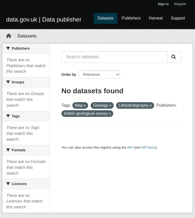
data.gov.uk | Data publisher (44, 19)
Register (180, 4)
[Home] (8, 36)
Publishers (131, 18)
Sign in (163, 4)
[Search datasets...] (114, 57)
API (130, 147)
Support (178, 18)
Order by (68, 74)
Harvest (156, 18)
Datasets (105, 18)
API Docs (148, 147)
